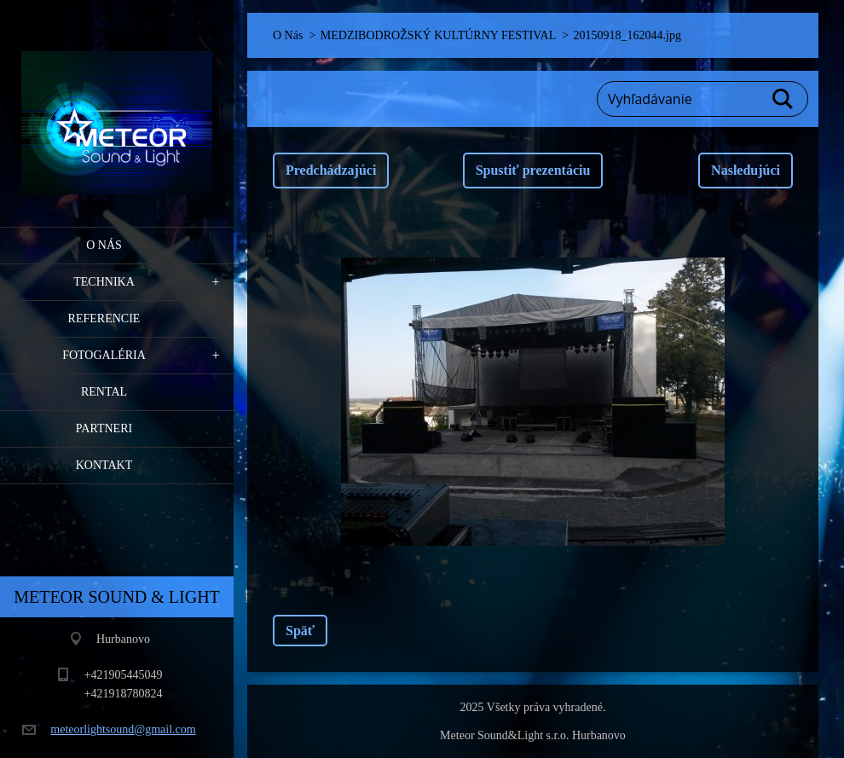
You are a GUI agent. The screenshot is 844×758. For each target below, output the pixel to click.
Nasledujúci (745, 170)
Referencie (104, 318)
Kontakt (104, 465)
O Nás (104, 245)
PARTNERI (104, 428)
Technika (104, 281)
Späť (300, 630)
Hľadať (783, 99)
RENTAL (104, 391)
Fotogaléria (104, 355)
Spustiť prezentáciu (533, 170)
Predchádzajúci (331, 170)
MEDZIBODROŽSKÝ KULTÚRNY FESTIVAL (438, 35)
